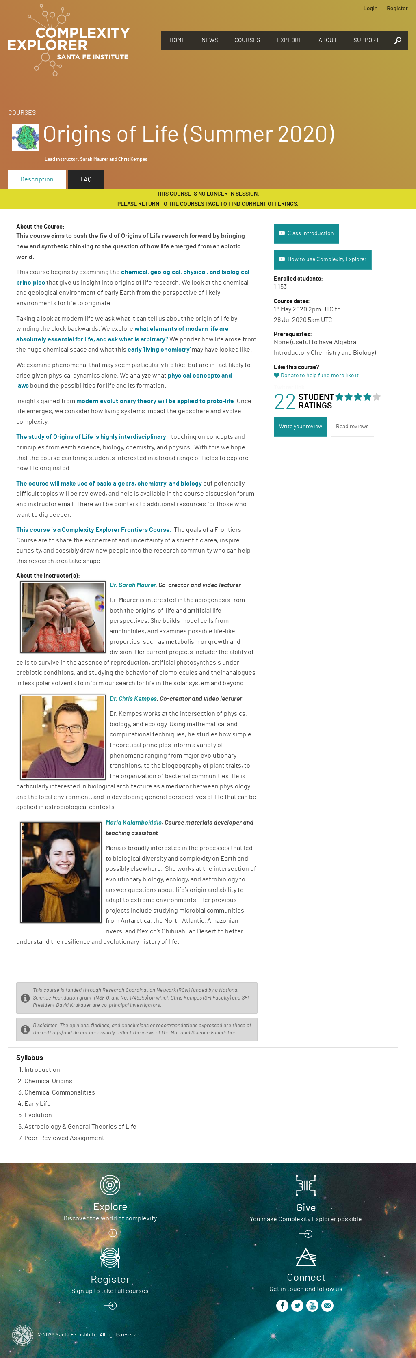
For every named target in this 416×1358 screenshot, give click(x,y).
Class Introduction (311, 233)
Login (371, 7)
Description (37, 179)
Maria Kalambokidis (134, 822)
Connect (306, 1277)
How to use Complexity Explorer (327, 259)
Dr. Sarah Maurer (133, 585)
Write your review (300, 427)
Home (177, 40)
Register (397, 7)
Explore (289, 40)
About (327, 40)
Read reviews (352, 427)
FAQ (85, 179)
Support (366, 40)
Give (306, 1208)
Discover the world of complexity (110, 1218)
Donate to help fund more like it (320, 375)
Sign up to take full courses (110, 1291)
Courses (247, 40)
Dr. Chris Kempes (133, 698)
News (210, 40)
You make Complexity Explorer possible (306, 1219)
